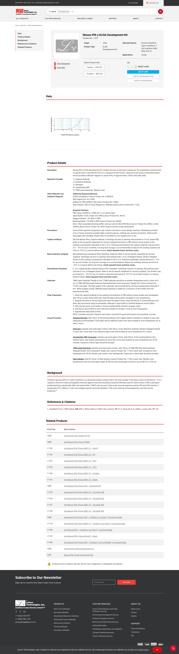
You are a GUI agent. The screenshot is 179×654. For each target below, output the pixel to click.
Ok (157, 650)
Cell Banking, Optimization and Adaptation (107, 629)
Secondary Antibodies (61, 630)
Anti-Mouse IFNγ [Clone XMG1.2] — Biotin (81, 480)
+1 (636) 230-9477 (22, 616)
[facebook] (16, 611)
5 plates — (94, 67)
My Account (133, 3)
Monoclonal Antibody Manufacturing (105, 622)
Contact (134, 612)
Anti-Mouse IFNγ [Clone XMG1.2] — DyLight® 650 (84, 511)
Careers (134, 616)
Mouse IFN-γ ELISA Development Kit (78, 555)
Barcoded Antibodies (61, 612)
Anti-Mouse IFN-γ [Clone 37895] (77, 442)
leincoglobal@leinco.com (25, 622)
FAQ (132, 636)
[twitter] (20, 611)
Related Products (25, 47)
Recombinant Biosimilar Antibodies (66, 616)
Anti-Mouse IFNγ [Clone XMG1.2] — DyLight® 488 (84, 492)
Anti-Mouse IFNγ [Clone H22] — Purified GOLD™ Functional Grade (93, 517)
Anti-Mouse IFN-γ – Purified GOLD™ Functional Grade (88, 530)
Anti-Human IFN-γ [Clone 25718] (77, 436)
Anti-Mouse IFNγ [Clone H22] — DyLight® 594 (82, 486)
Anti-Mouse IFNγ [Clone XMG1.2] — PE (79, 455)
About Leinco (135, 609)
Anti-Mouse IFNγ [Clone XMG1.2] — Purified (81, 473)
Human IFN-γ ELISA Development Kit (79, 549)
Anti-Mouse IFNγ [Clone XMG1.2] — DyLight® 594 (84, 505)
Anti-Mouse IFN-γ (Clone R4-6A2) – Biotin (80, 536)
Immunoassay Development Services (105, 615)
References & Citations (27, 44)
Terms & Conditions (138, 628)
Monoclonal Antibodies (62, 623)
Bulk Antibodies (62, 609)
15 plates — (94, 74)
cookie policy (143, 650)
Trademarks (135, 632)
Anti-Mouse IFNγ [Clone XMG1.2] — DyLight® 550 (84, 499)
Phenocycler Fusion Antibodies (65, 619)
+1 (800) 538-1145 (22, 619)
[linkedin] (24, 611)
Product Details (24, 37)
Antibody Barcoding (99, 625)
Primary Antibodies (60, 627)
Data (19, 33)
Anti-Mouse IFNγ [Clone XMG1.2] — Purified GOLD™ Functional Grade (94, 524)
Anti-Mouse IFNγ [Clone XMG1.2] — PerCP (81, 448)
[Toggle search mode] (59, 11)
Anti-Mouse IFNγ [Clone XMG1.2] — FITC (80, 467)
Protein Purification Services (102, 636)
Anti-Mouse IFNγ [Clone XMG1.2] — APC (80, 461)
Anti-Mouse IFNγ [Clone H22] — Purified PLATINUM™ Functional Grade (95, 542)
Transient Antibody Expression (103, 632)
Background (23, 40)
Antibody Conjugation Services (103, 618)
